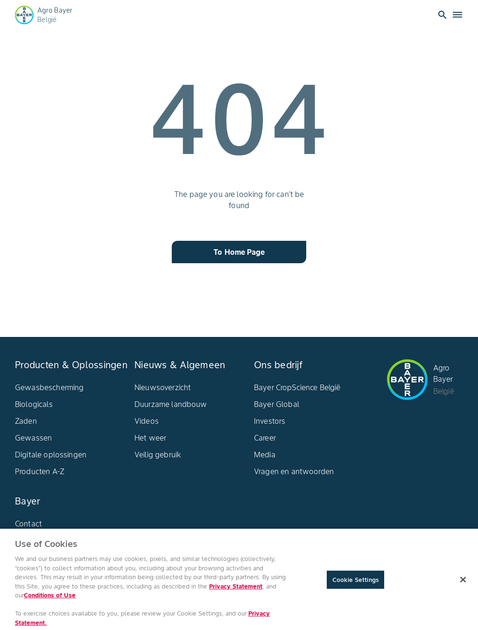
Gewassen (33, 437)
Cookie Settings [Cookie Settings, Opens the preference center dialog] (355, 582)
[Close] (463, 582)
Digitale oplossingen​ (50, 454)
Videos (146, 421)
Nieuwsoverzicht (162, 387)
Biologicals (34, 404)
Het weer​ (150, 437)
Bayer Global (276, 404)
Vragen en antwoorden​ (294, 471)
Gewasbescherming (49, 387)
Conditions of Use (50, 598)
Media (264, 454)
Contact (28, 523)
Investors (269, 421)
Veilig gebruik (157, 454)
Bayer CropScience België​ (297, 387)
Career (265, 437)
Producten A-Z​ (39, 471)
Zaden (26, 421)
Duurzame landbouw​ (170, 404)
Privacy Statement (235, 589)
